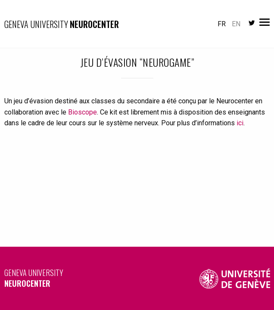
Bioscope (82, 112)
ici (240, 123)
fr (222, 24)
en (236, 24)
